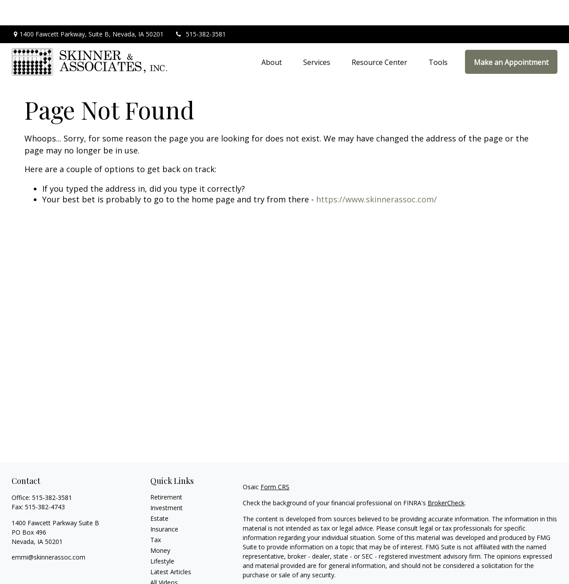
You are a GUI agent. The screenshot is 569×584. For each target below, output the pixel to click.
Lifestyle (162, 536)
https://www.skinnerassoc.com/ (376, 174)
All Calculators (170, 568)
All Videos (164, 557)
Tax (155, 514)
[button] (271, 36)
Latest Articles (170, 546)
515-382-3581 (200, 9)
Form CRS (274, 461)
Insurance (164, 503)
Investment (166, 482)
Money (160, 525)
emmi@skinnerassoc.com (48, 532)
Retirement (166, 471)
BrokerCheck (446, 477)
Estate (159, 493)
